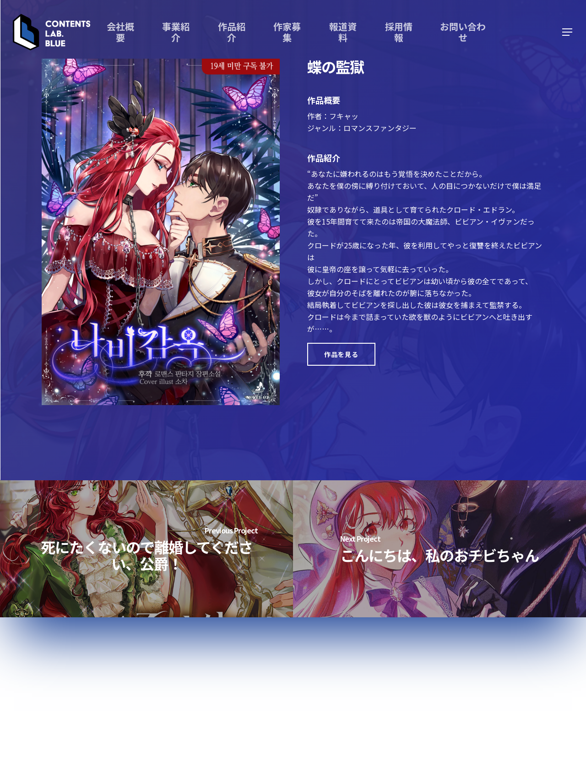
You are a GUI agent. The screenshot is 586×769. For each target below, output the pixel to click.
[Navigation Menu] (567, 32)
